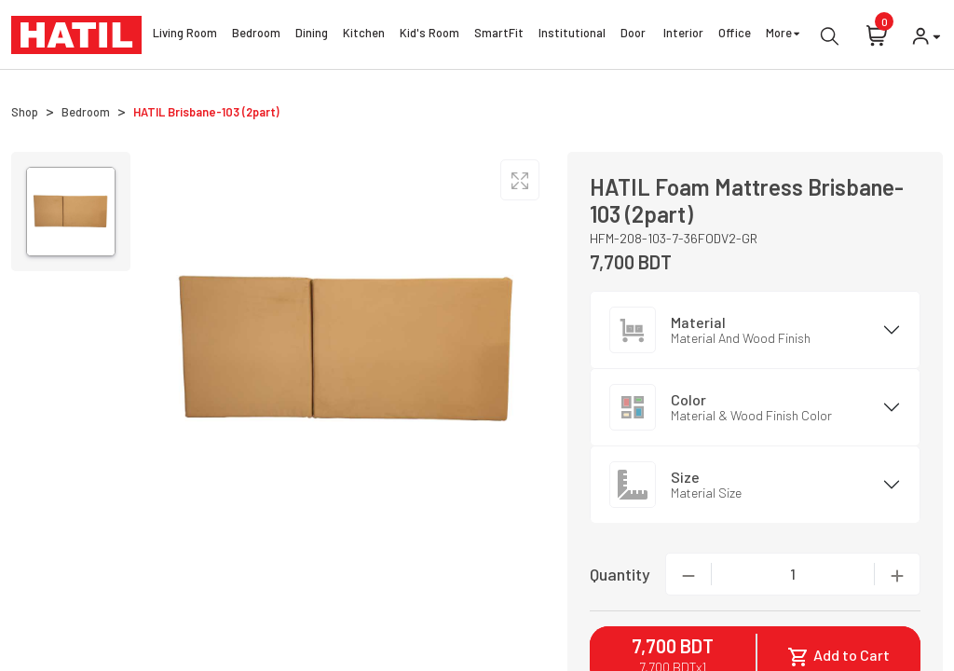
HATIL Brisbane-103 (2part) (206, 111)
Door (634, 35)
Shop (24, 111)
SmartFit (499, 35)
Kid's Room (429, 35)
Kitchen (364, 35)
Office (734, 35)
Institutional (572, 35)
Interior (683, 35)
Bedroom (256, 35)
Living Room (185, 35)
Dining (311, 35)
